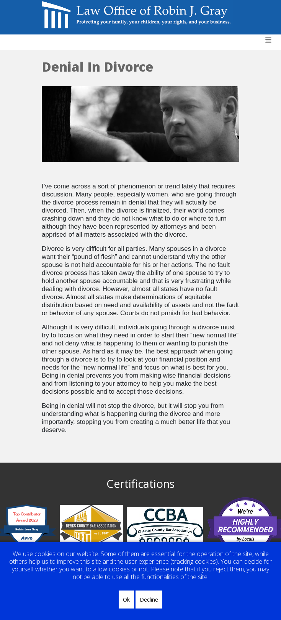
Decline (149, 599)
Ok (126, 599)
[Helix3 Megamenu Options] (271, 44)
